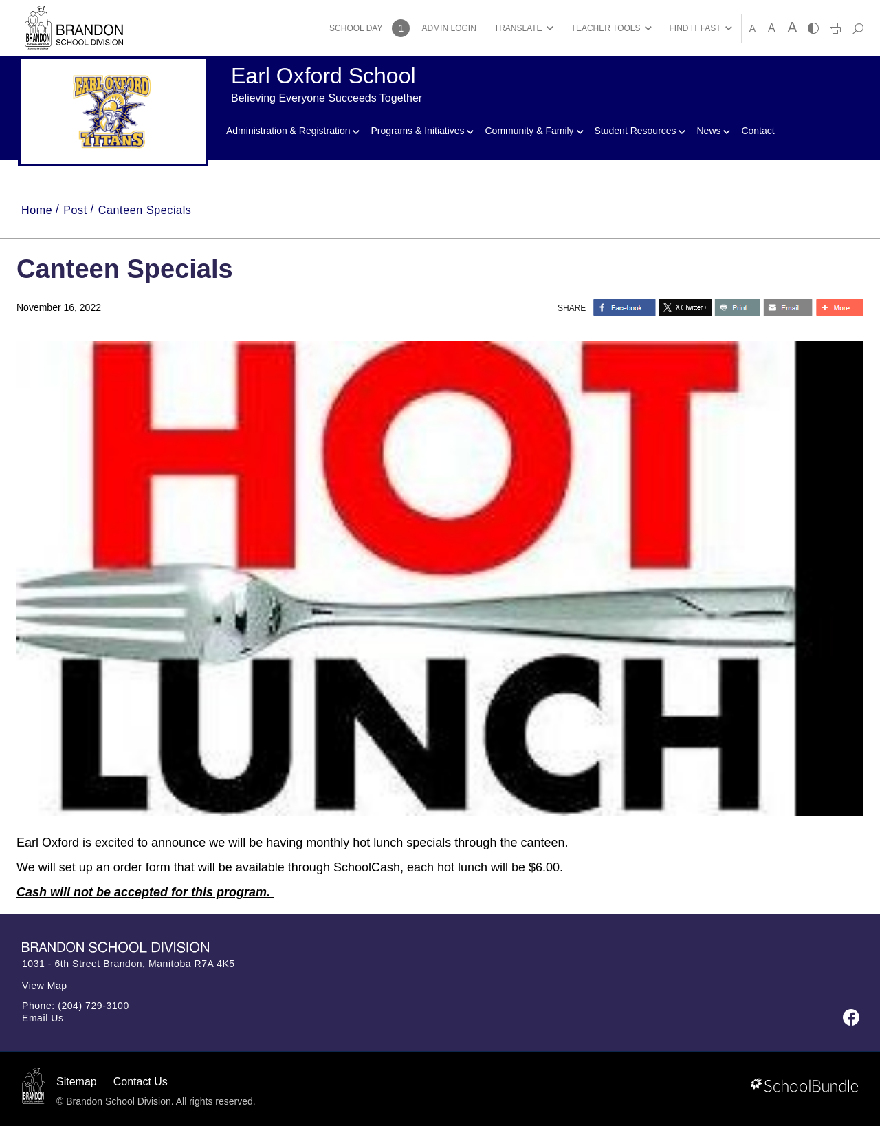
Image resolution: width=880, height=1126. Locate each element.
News (713, 130)
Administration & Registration (293, 130)
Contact (757, 130)
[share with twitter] (685, 307)
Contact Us (140, 1081)
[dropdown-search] (858, 28)
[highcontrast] (813, 28)
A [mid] (772, 28)
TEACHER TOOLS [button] (606, 28)
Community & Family (534, 130)
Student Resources (640, 130)
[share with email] (788, 307)
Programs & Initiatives (422, 130)
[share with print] (737, 307)
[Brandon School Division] (74, 13)
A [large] (792, 27)
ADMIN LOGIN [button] (448, 28)
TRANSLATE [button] (518, 28)
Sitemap (76, 1081)
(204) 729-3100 (93, 1005)
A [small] (752, 28)
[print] (835, 28)
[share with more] (839, 307)
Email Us (43, 1018)
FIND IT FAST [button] (695, 28)
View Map (44, 985)
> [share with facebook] (624, 307)
